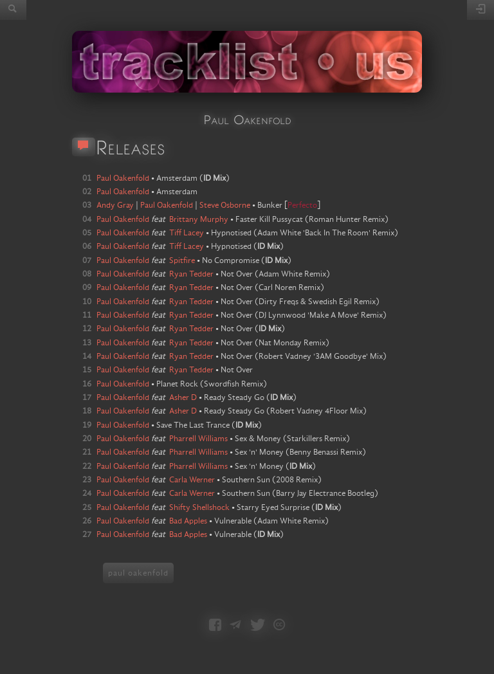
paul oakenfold (138, 573)
